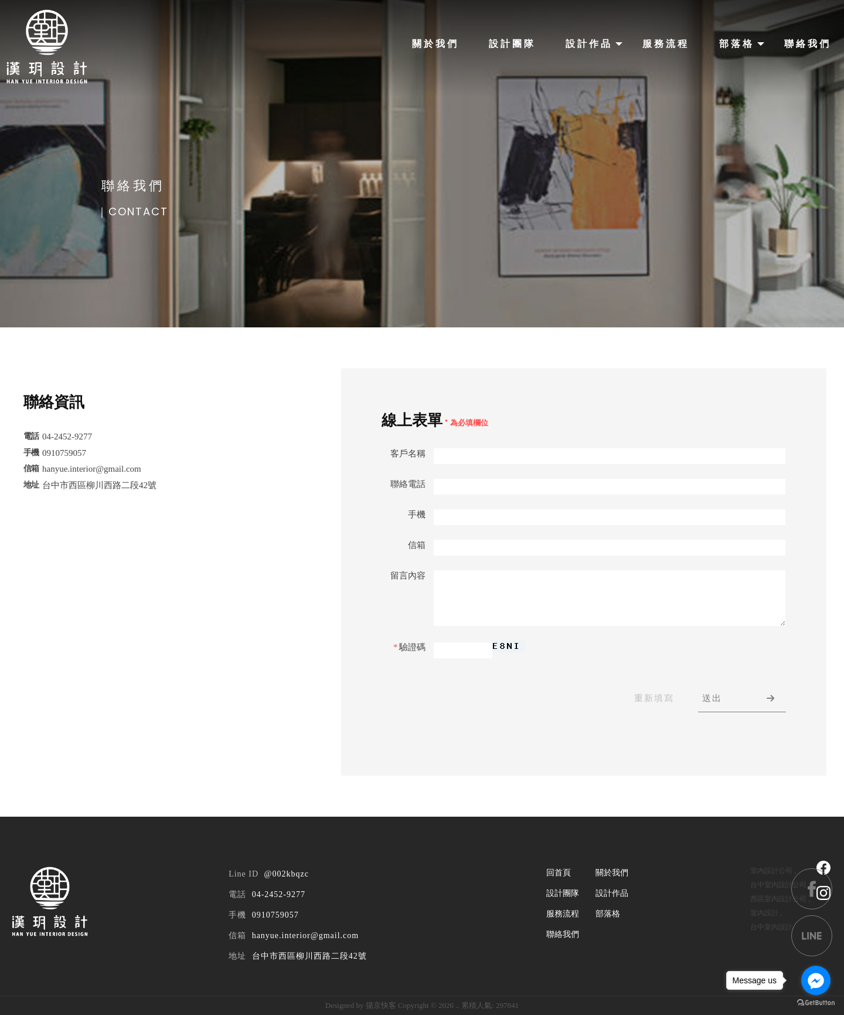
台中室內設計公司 (778, 885)
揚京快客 (381, 1005)
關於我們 (435, 44)
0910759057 (275, 915)
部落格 (736, 44)
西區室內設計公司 (778, 899)
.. (457, 1005)
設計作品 (589, 44)
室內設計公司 (771, 871)
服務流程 (665, 44)
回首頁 (558, 872)
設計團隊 (512, 44)
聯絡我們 (807, 44)
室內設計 (764, 913)
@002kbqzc (286, 873)
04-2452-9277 (278, 894)
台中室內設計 (771, 927)
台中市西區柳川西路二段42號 (309, 956)
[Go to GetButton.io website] (816, 1003)
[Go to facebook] (816, 980)
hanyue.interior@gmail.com (305, 935)
